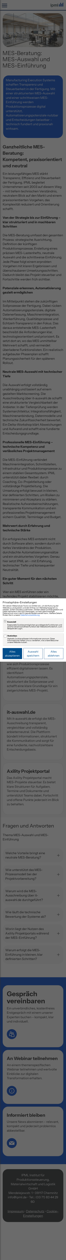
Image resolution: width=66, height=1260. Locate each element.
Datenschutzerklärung (30, 615)
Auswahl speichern (33, 653)
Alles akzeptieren (12, 653)
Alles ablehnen (54, 653)
